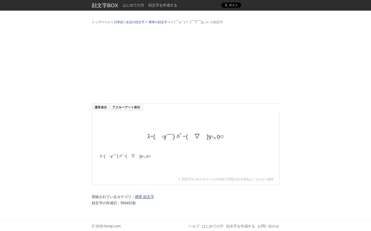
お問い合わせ (268, 226)
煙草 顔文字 (144, 197)
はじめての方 (133, 5)
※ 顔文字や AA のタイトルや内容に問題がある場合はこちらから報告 (226, 179)
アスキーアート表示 (126, 107)
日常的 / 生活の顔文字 (129, 22)
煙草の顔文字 (158, 22)
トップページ (101, 22)
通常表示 (101, 107)
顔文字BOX (105, 5)
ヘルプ (194, 226)
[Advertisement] (185, 65)
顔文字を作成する (162, 5)
